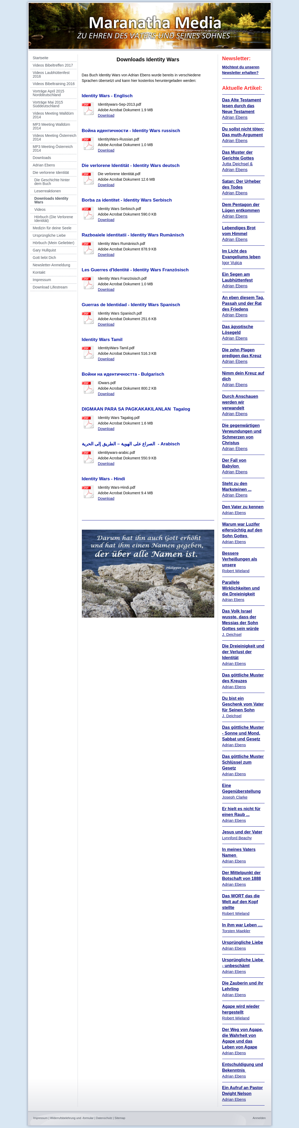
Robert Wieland (235, 570)
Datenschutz (104, 1118)
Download (106, 115)
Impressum (40, 1118)
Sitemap (119, 1118)
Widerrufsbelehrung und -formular (71, 1118)
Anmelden (259, 1118)
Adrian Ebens (235, 361)
